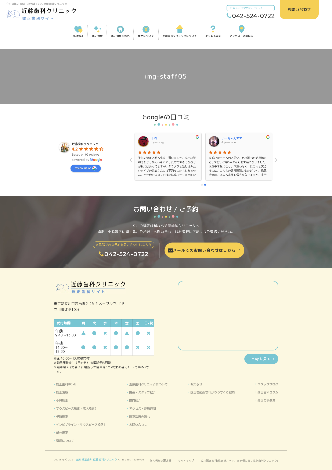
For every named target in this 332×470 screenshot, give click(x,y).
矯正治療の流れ (139, 416)
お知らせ (196, 384)
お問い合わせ (138, 425)
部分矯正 (62, 433)
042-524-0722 (254, 16)
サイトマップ (186, 460)
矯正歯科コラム (267, 392)
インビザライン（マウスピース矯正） (81, 425)
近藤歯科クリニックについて (148, 384)
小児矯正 (62, 400)
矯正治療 (62, 392)
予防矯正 (62, 416)
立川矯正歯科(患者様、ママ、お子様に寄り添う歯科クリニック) (239, 460)
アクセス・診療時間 (142, 408)
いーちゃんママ (161, 138)
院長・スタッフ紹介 (142, 392)
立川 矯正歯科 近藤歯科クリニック (96, 459)
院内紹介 (135, 400)
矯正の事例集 (266, 400)
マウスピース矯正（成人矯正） (77, 408)
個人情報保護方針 (160, 460)
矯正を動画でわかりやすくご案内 (212, 392)
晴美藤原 (227, 138)
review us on (86, 168)
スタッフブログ (267, 384)
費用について (65, 441)
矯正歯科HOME (66, 384)
